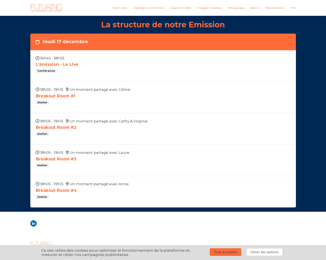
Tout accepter (225, 252)
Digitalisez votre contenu (149, 7)
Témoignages (236, 7)
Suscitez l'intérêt (181, 7)
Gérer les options (264, 252)
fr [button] (293, 7)
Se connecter (274, 7)
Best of (254, 7)
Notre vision (120, 7)
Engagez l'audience (209, 7)
